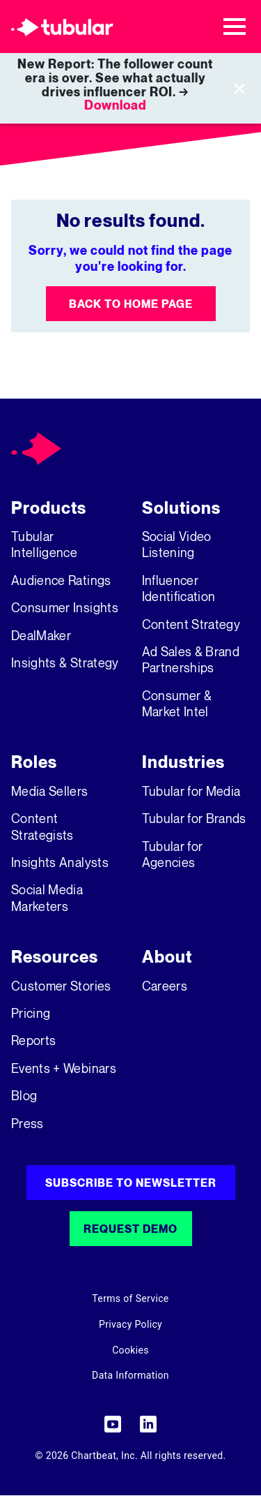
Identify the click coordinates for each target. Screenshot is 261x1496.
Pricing (30, 1013)
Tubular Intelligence (44, 544)
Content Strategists (42, 826)
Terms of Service (130, 1298)
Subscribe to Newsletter (130, 1183)
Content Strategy (191, 624)
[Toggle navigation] (234, 26)
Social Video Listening (177, 544)
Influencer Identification (179, 588)
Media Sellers (49, 791)
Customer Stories (61, 985)
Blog (24, 1095)
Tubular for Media (191, 791)
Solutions (181, 508)
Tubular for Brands (194, 818)
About (167, 957)
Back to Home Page (131, 304)
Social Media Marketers (47, 897)
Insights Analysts (60, 862)
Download (115, 105)
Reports (33, 1040)
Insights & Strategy (65, 662)
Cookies (130, 1350)
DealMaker (41, 635)
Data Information (130, 1375)
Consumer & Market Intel (177, 703)
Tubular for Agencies (172, 854)
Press (27, 1123)
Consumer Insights (64, 607)
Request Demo (130, 1229)
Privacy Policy (130, 1324)
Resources (54, 957)
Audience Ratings (61, 580)
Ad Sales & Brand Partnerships (191, 659)
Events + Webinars (63, 1068)
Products (48, 508)
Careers (164, 985)
